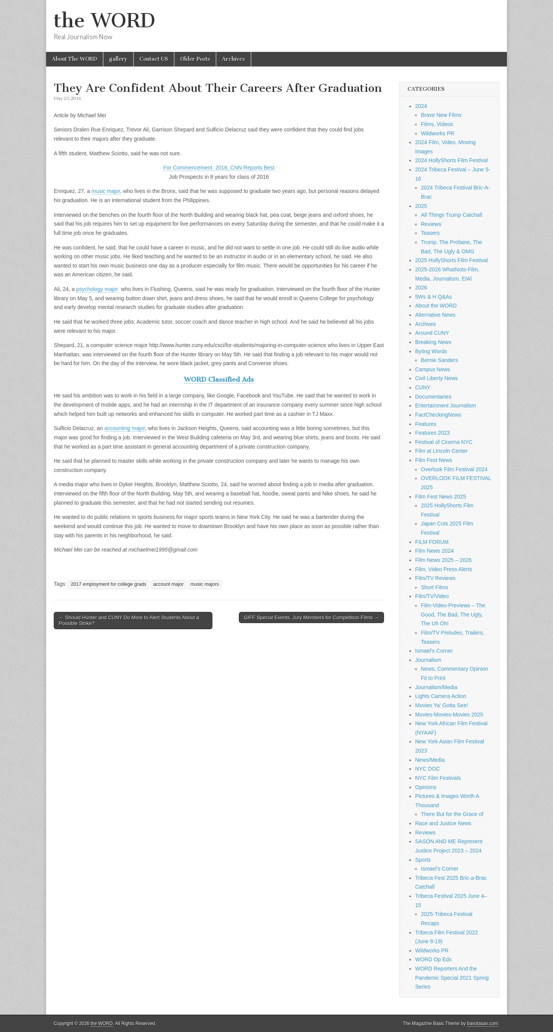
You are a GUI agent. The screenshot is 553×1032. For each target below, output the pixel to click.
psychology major (97, 289)
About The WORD (74, 59)
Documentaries (433, 397)
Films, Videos (437, 124)
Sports (422, 860)
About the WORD (436, 305)
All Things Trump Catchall (451, 215)
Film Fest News (433, 460)
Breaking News (433, 342)
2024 (421, 106)
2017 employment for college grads (108, 584)
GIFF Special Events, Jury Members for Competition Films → (311, 617)
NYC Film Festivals (438, 778)
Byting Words (431, 351)
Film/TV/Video (432, 596)
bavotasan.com (482, 1023)
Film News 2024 (434, 551)
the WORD (104, 20)
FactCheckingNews (438, 415)
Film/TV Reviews (435, 578)
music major (105, 191)
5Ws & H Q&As (433, 297)
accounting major (124, 428)
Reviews (431, 224)
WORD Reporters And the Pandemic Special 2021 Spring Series (451, 978)
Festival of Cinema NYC (443, 442)
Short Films (434, 587)
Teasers (430, 233)
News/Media (430, 760)
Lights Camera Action (440, 696)
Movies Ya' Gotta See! (441, 705)
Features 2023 (432, 433)
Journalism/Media (436, 687)
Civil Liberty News (436, 378)
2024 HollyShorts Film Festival (451, 160)
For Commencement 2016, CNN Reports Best (218, 168)
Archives (233, 59)
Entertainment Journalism (445, 405)
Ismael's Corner (434, 651)
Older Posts (195, 59)
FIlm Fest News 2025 (440, 497)
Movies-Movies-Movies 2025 (449, 714)
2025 (421, 206)
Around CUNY (432, 333)
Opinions (425, 787)
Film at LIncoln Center (441, 451)
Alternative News (435, 315)
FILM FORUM (432, 542)
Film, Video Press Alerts (443, 569)
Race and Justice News (443, 823)
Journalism (428, 660)
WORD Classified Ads (219, 379)
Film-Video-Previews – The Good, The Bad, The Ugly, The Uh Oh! (453, 614)
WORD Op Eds (433, 959)
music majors (204, 584)
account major (168, 584)
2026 (421, 287)
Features (425, 424)
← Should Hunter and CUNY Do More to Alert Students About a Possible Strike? (129, 621)
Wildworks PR (437, 133)
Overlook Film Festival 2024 (454, 469)
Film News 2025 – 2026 (443, 560)
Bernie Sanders (439, 360)
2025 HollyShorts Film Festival (451, 260)
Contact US (153, 59)
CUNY (422, 387)
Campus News (432, 369)
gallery (118, 59)
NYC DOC (427, 769)
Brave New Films (441, 115)
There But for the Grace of (452, 814)
